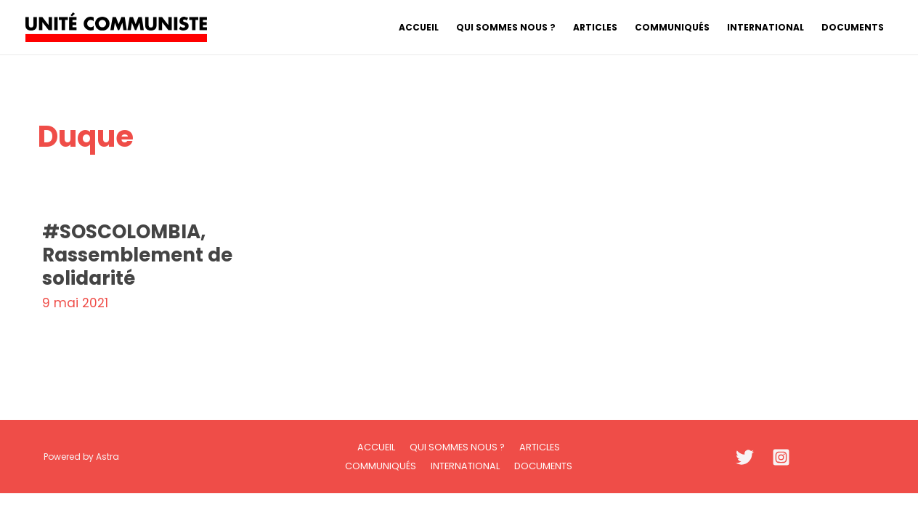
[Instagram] (781, 457)
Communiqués (380, 466)
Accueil (376, 447)
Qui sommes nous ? (457, 447)
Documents (543, 466)
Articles (539, 447)
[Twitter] (745, 457)
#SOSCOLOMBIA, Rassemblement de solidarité (137, 255)
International (465, 466)
